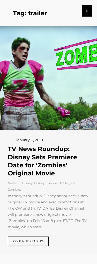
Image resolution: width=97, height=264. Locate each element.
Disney (27, 183)
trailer (64, 183)
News (12, 183)
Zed (74, 183)
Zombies (14, 189)
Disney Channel (46, 183)
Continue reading (28, 241)
